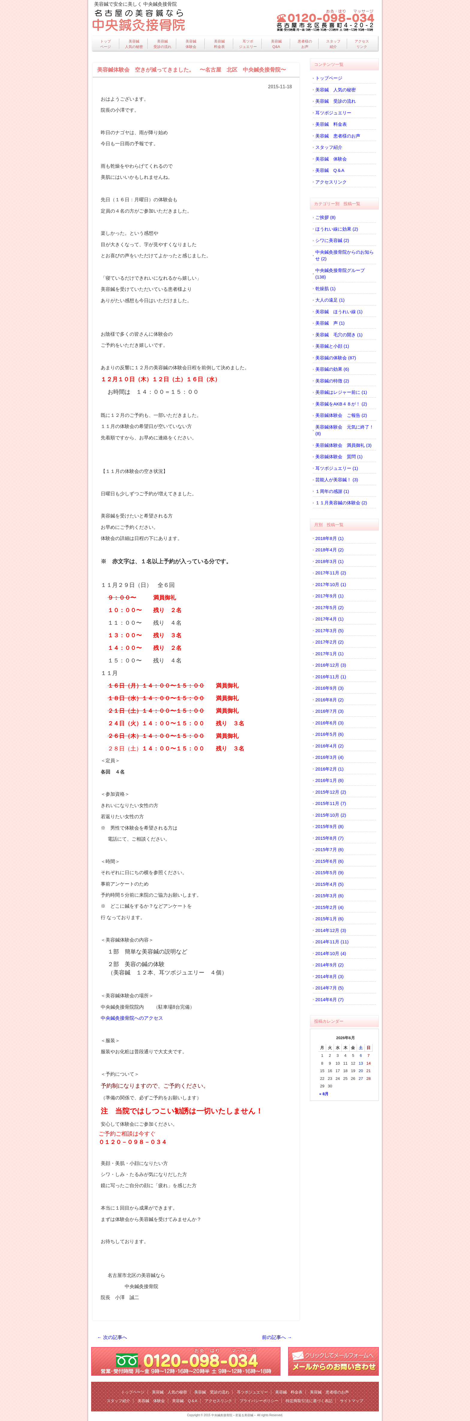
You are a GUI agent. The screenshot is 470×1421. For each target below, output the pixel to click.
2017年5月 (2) (329, 607)
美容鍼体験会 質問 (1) (339, 456)
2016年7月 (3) (329, 711)
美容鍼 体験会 (331, 158)
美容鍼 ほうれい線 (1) (339, 311)
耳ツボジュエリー (248, 44)
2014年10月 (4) (330, 953)
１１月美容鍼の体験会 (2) (341, 502)
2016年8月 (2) (329, 699)
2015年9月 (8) (329, 826)
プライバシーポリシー (258, 1401)
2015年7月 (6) (329, 849)
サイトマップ (351, 1401)
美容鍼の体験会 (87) (335, 357)
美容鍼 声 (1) (330, 323)
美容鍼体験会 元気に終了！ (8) (344, 430)
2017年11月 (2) (330, 572)
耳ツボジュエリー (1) (336, 468)
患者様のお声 (305, 44)
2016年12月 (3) (330, 665)
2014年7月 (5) (329, 987)
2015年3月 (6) (329, 895)
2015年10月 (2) (330, 815)
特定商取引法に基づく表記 (309, 1401)
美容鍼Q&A (276, 44)
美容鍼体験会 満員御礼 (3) (343, 445)
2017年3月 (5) (329, 630)
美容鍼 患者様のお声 (337, 135)
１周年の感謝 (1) (332, 491)
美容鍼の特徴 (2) (332, 380)
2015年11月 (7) (330, 803)
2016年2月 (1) (329, 768)
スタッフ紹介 (333, 44)
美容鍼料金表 (219, 44)
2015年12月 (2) (330, 792)
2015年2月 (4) (329, 907)
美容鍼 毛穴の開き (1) (339, 334)
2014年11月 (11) (332, 941)
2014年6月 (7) (329, 999)
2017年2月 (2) (329, 641)
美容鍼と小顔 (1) (332, 346)
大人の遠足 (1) (330, 299)
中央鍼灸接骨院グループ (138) (340, 274)
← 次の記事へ (112, 1337)
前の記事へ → (277, 1337)
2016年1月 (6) (329, 780)
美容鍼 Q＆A (329, 170)
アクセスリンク (362, 44)
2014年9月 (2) (329, 964)
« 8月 (324, 1094)
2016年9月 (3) (329, 688)
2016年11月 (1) (330, 676)
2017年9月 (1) (329, 595)
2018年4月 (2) (329, 549)
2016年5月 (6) (329, 734)
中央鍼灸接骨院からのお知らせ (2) (344, 255)
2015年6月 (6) (329, 861)
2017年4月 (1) (329, 618)
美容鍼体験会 (191, 44)
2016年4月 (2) (329, 745)
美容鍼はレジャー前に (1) (341, 392)
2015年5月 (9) (329, 872)
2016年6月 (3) (329, 722)
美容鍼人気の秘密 (134, 44)
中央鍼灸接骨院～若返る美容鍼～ (233, 1415)
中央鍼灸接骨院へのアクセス (132, 1018)
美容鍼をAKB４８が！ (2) (341, 403)
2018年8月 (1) (329, 538)
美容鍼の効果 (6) (332, 369)
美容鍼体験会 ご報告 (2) (341, 415)
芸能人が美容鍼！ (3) (336, 479)
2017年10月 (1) (330, 584)
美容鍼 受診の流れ (335, 101)
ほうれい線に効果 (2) (336, 228)
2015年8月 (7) (329, 838)
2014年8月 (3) (329, 976)
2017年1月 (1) (329, 653)
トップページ (105, 44)
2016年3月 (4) (329, 757)
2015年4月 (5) (329, 884)
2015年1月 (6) (329, 918)
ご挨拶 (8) (325, 217)
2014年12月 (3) (330, 930)
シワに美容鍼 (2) (332, 240)
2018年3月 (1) (329, 561)
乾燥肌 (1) (325, 288)
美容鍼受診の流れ (162, 44)
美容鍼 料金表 (331, 124)
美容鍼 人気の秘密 (335, 89)
